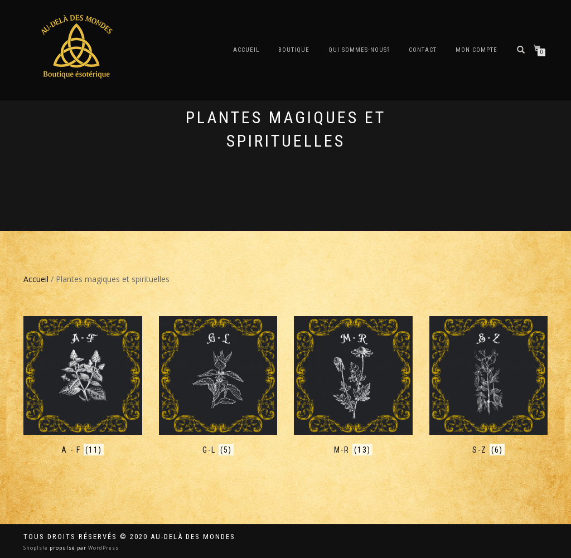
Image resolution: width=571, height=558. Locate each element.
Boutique (293, 50)
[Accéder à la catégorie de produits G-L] (218, 385)
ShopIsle (36, 547)
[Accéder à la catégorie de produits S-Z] (489, 385)
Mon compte (476, 50)
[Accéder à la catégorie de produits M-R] (353, 385)
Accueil (246, 50)
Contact (423, 50)
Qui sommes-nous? (359, 50)
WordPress (102, 547)
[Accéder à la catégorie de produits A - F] (83, 385)
